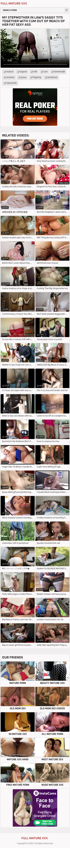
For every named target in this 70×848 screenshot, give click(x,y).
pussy (23, 77)
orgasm (23, 72)
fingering (37, 77)
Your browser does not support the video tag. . (35, 48)
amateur (10, 77)
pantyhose (52, 77)
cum (45, 72)
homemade (59, 72)
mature (9, 72)
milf (35, 72)
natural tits (11, 83)
